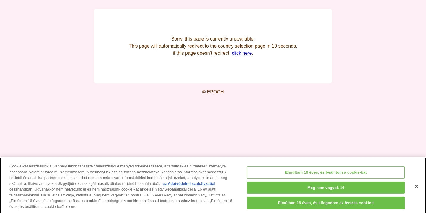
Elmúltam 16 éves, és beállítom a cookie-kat (326, 174)
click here (242, 53)
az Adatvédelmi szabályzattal (189, 185)
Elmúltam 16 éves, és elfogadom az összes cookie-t (326, 205)
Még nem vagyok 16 (325, 189)
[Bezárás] (416, 188)
